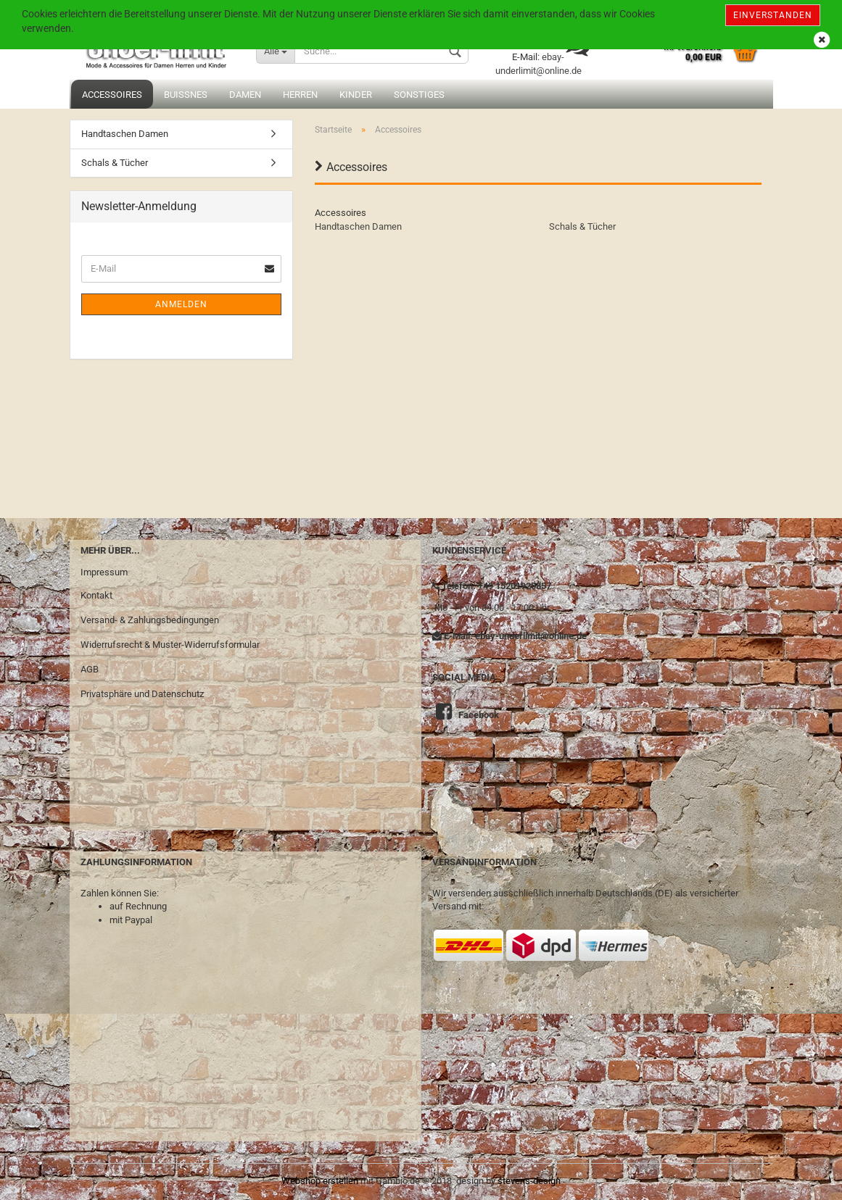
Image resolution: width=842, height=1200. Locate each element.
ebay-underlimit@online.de (531, 635)
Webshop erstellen (319, 1180)
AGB (90, 669)
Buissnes (185, 94)
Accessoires (112, 94)
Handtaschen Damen (358, 226)
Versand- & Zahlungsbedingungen (150, 619)
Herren (300, 94)
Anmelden (181, 304)
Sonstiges (419, 94)
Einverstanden (772, 15)
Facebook (478, 714)
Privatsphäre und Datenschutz (142, 693)
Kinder (355, 94)
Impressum (104, 572)
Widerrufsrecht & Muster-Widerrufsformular (170, 644)
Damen (245, 94)
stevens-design (529, 1180)
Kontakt (96, 595)
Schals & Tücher (582, 226)
